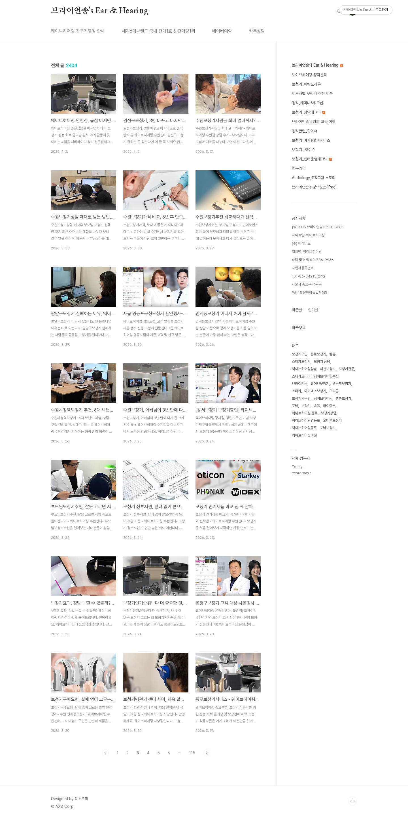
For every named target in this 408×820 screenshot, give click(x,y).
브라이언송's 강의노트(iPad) (314, 187)
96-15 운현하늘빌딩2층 (309, 293)
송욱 (317, 406)
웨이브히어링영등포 (306, 420)
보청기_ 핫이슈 (303, 149)
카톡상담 (257, 31)
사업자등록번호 (303, 268)
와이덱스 (329, 406)
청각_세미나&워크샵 (307, 103)
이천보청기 (327, 369)
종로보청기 (318, 354)
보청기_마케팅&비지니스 (311, 140)
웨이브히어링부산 (326, 376)
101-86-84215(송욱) (308, 276)
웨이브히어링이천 (304, 435)
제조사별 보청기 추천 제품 (312, 93)
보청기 (306, 406)
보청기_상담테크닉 (308, 112)
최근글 (297, 310)
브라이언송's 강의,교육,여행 (313, 121)
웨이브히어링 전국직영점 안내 (78, 31)
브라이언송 (299, 384)
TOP (352, 801)
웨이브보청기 (320, 384)
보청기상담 (328, 413)
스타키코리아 (301, 376)
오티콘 (334, 391)
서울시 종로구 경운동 (307, 284)
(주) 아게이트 (301, 243)
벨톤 (332, 354)
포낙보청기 (327, 428)
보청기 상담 (322, 361)
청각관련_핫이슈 (304, 131)
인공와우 (298, 168)
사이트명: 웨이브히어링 (308, 235)
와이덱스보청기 (315, 391)
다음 (206, 752)
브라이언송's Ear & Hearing (99, 11)
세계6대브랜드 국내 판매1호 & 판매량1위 (158, 31)
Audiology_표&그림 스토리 (313, 177)
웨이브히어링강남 (304, 369)
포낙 (295, 406)
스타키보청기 (301, 361)
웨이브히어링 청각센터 (309, 75)
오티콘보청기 (332, 420)
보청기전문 (346, 369)
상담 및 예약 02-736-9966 (313, 260)
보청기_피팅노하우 (306, 84)
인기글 (313, 310)
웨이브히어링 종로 (305, 413)
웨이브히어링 (323, 398)
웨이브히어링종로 (304, 428)
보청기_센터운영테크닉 (312, 159)
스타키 (296, 391)
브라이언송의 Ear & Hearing (317, 65)
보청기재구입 (301, 398)
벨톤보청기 (343, 398)
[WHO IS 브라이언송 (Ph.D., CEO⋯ (318, 227)
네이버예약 (222, 31)
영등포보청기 (341, 384)
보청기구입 (299, 354)
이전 (105, 752)
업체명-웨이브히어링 (307, 251)
